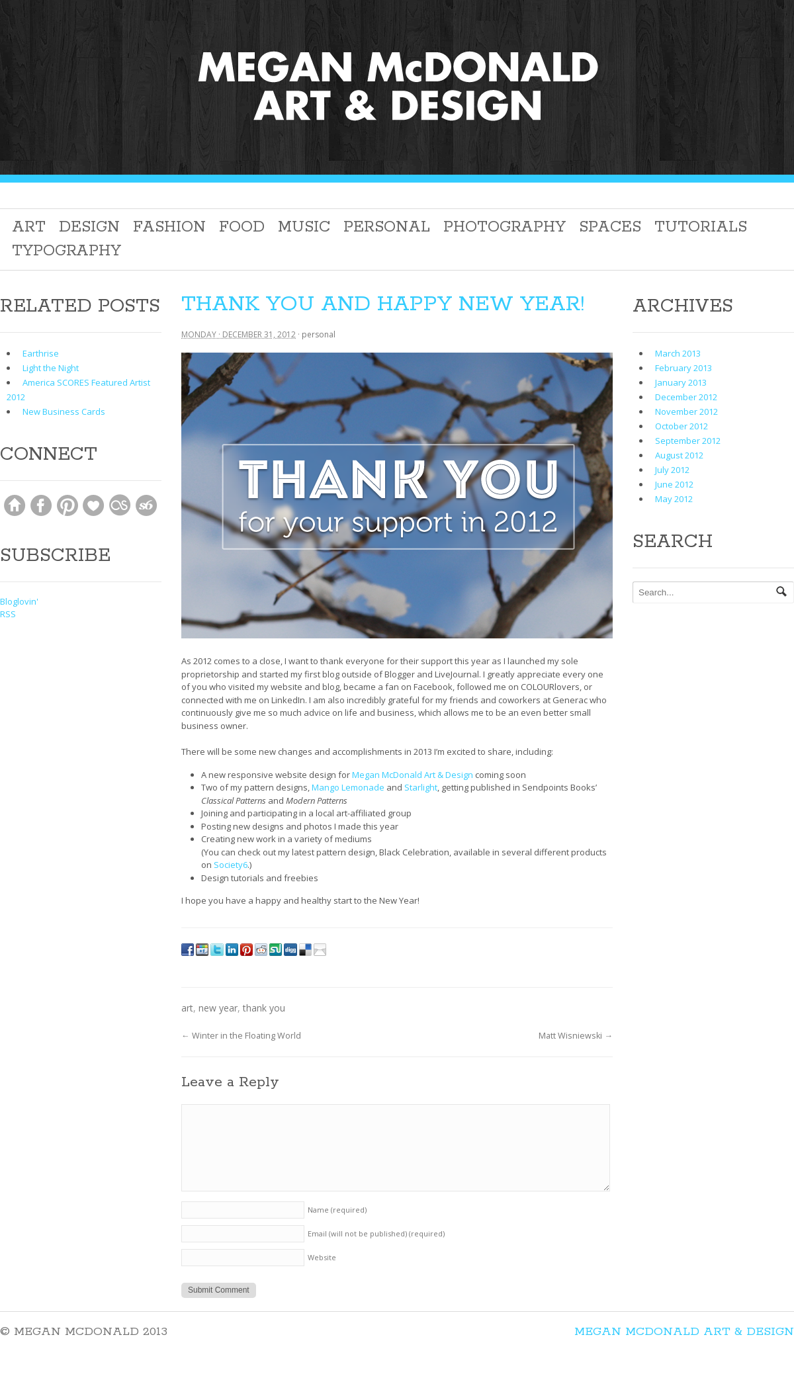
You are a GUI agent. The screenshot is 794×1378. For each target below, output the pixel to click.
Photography (504, 227)
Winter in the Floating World (241, 1035)
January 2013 (681, 382)
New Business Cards (63, 411)
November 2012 (686, 411)
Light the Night (50, 368)
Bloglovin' (19, 601)
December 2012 (686, 397)
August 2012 (679, 455)
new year (218, 1008)
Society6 (230, 865)
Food (242, 227)
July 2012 (672, 470)
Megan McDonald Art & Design (412, 775)
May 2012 (674, 499)
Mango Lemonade (348, 787)
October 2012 (681, 426)
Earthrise (40, 353)
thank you (264, 1008)
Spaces (610, 227)
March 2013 (678, 353)
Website (322, 1257)
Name (337, 1210)
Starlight (420, 787)
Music (304, 227)
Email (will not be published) (376, 1233)
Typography (66, 251)
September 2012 (688, 441)
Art (29, 227)
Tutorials (700, 227)
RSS (8, 614)
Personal (386, 227)
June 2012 (674, 484)
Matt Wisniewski (576, 1035)
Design (89, 227)
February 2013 (683, 368)
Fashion (169, 227)
